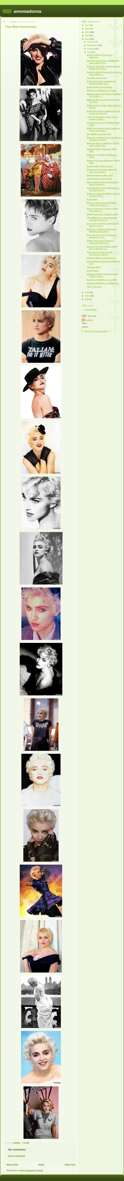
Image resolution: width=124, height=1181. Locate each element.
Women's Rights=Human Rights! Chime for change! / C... (101, 204)
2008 (87, 292)
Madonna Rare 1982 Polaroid (100, 166)
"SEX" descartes (94, 287)
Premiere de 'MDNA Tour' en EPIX (102, 280)
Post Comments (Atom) (31, 1170)
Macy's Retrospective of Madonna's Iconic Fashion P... (103, 183)
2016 (87, 29)
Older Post (70, 1164)
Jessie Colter (93, 270)
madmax (89, 320)
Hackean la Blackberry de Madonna (103, 283)
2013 (87, 39)
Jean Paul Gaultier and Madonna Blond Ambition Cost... (101, 82)
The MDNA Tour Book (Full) (99, 134)
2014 (87, 35)
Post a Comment (16, 1156)
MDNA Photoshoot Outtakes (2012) (102, 214)
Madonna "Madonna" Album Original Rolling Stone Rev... (103, 67)
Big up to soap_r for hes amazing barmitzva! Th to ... (102, 236)
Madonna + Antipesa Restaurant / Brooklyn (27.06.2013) (102, 230)
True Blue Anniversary (97, 78)
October (91, 42)
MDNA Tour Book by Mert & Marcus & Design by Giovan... (104, 129)
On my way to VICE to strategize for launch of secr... (103, 224)
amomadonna (27, 11)
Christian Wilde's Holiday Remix (101, 258)
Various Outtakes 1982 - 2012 (100, 175)
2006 (87, 299)
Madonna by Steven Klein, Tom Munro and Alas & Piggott (104, 138)
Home (41, 1164)
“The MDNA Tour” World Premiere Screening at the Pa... (102, 219)
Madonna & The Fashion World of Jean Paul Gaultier (102, 170)
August (90, 49)
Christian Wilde (94, 267)
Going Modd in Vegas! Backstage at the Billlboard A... (103, 189)
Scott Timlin (92, 199)
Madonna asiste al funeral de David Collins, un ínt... (102, 275)
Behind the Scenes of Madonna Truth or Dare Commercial (103, 112)
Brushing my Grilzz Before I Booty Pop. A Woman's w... (102, 247)
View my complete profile (96, 331)
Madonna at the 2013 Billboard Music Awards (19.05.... (103, 195)
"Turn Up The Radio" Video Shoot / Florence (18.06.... (102, 118)
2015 (87, 32)
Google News (91, 309)
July (89, 52)
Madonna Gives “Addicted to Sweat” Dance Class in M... (103, 144)
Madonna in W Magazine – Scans (101, 90)
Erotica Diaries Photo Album (99, 87)
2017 (87, 25)
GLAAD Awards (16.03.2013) (99, 179)
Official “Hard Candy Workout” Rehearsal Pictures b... (101, 242)
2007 (87, 296)
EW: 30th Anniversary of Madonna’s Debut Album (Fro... (103, 62)
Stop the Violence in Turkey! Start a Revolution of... (103, 209)
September (92, 45)
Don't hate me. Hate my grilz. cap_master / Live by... (100, 253)
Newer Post (12, 1164)
